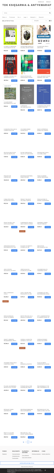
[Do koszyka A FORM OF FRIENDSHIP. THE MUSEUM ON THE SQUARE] (14, 51)
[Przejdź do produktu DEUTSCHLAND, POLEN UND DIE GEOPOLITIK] (10, 144)
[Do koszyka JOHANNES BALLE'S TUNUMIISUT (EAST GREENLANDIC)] (48, 274)
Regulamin (4, 454)
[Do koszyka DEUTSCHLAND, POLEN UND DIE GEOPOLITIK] (14, 157)
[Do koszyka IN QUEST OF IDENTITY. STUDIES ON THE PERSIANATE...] (31, 250)
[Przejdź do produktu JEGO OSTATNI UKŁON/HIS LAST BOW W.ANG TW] (10, 261)
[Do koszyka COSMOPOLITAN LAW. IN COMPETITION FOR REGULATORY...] (14, 134)
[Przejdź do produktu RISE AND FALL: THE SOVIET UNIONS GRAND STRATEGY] (27, 424)
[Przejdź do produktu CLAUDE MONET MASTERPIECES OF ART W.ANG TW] (10, 92)
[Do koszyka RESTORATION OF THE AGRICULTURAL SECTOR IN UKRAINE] (48, 414)
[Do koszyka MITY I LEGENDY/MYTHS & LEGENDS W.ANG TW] (48, 320)
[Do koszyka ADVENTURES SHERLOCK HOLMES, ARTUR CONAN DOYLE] (31, 51)
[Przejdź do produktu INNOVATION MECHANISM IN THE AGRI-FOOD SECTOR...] (44, 237)
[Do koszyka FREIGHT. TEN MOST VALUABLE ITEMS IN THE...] (31, 204)
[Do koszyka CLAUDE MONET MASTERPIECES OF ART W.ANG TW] (14, 106)
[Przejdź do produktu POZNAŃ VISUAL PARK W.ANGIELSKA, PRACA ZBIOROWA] (27, 377)
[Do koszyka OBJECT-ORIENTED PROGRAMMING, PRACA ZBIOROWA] (14, 344)
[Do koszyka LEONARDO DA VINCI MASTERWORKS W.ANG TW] (48, 297)
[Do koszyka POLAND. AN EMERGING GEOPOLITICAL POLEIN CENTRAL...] (14, 390)
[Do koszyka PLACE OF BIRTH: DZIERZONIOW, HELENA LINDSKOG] (48, 367)
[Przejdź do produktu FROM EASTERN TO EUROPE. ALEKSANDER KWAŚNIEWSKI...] (44, 191)
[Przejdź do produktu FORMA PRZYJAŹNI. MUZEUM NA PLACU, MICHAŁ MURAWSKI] (10, 191)
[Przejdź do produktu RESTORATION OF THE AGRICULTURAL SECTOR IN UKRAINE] (44, 401)
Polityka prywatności (36, 454)
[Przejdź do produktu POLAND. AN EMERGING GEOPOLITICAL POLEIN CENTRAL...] (10, 377)
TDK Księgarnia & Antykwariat (27, 5)
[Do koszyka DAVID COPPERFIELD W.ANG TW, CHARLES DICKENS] (48, 134)
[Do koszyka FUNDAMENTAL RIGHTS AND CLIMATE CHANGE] (31, 227)
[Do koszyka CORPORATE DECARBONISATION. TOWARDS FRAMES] (31, 110)
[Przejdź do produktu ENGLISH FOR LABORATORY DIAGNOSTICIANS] (10, 167)
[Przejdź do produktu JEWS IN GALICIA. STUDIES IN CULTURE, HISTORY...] (27, 261)
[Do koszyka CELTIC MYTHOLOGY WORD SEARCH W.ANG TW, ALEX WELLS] (31, 81)
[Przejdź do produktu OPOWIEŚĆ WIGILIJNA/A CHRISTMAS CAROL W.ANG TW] (10, 354)
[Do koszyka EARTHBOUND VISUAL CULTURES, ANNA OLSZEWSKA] (48, 157)
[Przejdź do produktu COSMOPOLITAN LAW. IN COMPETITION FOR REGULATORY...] (10, 120)
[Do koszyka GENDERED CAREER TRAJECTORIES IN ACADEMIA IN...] (48, 227)
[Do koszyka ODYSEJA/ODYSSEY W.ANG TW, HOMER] (48, 344)
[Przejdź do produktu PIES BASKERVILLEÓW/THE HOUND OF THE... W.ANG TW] (27, 354)
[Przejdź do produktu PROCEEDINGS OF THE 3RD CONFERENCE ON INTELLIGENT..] (44, 377)
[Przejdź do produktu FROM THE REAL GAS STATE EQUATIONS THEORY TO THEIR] (10, 214)
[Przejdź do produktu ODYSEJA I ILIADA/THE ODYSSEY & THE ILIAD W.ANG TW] (27, 331)
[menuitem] (5, 17)
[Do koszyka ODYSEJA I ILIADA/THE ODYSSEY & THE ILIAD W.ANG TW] (31, 344)
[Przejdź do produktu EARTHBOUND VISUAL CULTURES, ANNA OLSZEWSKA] (44, 144)
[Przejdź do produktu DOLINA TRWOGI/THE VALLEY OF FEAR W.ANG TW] (27, 144)
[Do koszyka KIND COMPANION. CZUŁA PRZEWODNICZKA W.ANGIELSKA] (14, 297)
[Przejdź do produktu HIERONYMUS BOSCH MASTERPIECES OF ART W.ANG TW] (10, 237)
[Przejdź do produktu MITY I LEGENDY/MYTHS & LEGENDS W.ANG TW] (44, 307)
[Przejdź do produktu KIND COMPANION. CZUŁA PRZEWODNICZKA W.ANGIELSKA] (10, 284)
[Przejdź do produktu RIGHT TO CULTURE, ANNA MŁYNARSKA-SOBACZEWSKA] (10, 424)
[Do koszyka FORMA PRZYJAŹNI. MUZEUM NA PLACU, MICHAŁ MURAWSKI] (14, 204)
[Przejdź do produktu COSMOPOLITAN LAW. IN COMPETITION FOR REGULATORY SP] (44, 94)
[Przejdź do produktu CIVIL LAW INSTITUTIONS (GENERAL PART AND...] (44, 64)
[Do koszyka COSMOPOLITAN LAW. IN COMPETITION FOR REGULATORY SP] (48, 110)
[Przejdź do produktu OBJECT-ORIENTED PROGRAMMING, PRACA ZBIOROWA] (10, 331)
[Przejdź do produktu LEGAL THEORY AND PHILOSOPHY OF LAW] (27, 284)
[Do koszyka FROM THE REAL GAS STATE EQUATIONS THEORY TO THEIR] (14, 227)
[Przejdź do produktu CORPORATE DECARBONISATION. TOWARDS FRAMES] (27, 94)
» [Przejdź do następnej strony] (30, 442)
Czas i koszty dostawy (26, 457)
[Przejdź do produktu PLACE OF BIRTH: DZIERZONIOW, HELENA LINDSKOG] (44, 354)
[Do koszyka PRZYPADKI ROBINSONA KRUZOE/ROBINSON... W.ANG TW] (31, 414)
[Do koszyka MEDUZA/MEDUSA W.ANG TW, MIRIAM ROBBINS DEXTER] (14, 320)
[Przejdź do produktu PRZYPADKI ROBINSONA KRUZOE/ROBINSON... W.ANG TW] (27, 401)
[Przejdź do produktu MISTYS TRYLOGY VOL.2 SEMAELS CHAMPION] (27, 307)
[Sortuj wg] (40, 20)
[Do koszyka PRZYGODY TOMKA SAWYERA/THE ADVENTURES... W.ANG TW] (14, 414)
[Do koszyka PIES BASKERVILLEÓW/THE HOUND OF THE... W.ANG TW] (31, 367)
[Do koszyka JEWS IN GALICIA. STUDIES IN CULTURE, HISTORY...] (31, 274)
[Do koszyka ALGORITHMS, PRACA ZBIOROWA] (48, 51)
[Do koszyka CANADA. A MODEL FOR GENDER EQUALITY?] (14, 81)
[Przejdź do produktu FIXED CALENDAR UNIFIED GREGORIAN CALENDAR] (44, 167)
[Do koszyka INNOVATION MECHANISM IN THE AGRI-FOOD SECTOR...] (48, 250)
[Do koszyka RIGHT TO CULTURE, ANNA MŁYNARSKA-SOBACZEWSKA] (14, 437)
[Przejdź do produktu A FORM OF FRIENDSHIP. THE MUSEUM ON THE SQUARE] (10, 35)
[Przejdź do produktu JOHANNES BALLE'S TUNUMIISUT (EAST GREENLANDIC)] (44, 261)
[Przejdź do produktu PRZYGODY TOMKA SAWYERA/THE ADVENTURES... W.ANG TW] (10, 401)
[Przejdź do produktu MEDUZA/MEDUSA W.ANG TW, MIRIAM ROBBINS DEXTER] (10, 307)
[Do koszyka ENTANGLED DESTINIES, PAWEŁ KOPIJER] (31, 180)
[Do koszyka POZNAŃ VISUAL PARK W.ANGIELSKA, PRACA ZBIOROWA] (31, 390)
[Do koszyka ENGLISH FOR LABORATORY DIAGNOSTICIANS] (14, 180)
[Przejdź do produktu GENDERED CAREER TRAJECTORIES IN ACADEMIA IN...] (44, 214)
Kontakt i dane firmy (46, 454)
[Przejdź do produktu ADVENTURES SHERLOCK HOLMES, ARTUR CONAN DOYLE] (27, 35)
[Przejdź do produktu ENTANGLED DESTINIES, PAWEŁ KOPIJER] (27, 167)
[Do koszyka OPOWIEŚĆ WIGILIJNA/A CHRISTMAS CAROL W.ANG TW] (14, 367)
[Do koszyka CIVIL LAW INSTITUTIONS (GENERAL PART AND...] (48, 81)
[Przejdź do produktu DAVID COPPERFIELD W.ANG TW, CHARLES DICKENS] (44, 120)
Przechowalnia (15, 458)
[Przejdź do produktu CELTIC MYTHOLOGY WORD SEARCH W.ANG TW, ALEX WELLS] (27, 64)
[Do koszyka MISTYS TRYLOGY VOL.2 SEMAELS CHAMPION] (31, 320)
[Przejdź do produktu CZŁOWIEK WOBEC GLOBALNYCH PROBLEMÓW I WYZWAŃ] (27, 120)
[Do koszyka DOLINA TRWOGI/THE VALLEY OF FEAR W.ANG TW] (31, 157)
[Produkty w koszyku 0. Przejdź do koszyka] (50, 8)
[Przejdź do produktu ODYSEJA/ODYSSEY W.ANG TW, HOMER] (44, 331)
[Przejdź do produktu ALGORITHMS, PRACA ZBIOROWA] (44, 35)
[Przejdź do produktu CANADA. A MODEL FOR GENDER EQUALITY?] (10, 64)
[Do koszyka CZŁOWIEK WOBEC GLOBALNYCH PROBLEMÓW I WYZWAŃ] (31, 134)
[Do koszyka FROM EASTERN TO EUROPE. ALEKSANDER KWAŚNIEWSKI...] (48, 204)
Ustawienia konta (15, 456)
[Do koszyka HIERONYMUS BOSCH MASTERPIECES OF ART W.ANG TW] (14, 250)
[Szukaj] (50, 13)
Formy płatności (25, 455)
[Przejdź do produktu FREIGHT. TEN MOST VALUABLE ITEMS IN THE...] (27, 191)
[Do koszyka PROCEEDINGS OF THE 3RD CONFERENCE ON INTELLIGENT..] (48, 390)
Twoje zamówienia (16, 454)
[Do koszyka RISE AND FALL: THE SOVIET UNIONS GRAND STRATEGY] (31, 437)
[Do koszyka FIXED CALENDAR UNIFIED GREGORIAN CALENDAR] (48, 180)
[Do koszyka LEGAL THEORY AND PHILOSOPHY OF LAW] (31, 297)
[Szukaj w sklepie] (25, 12)
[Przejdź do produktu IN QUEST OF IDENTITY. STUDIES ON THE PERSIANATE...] (27, 237)
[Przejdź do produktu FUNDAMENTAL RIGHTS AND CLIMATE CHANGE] (27, 214)
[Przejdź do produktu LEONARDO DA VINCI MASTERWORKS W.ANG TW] (44, 284)
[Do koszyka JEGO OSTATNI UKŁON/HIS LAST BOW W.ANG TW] (14, 274)
